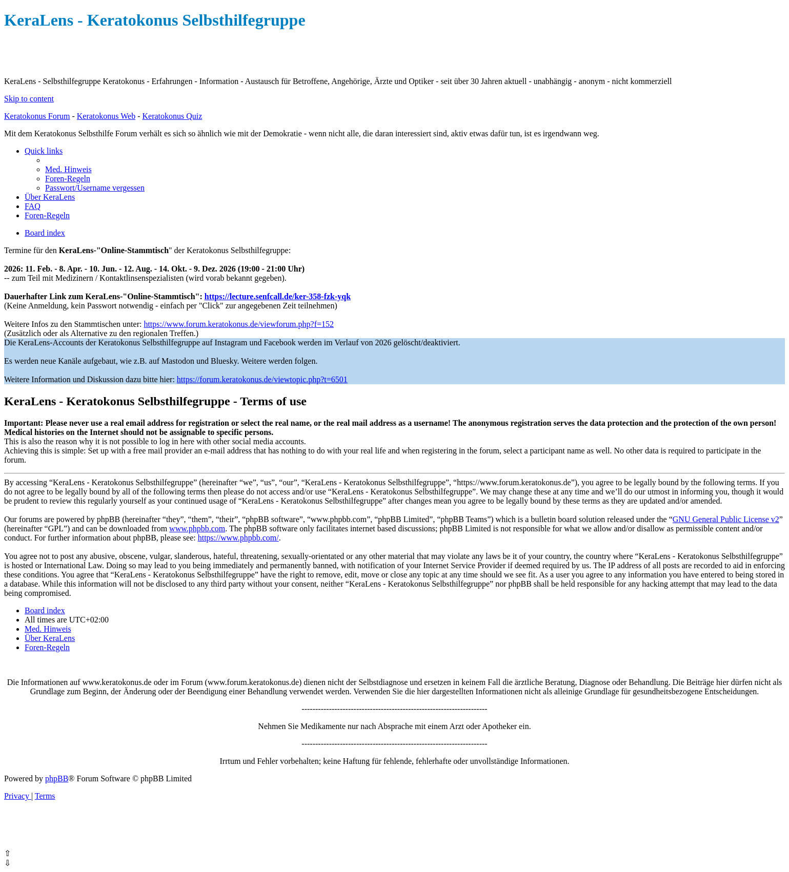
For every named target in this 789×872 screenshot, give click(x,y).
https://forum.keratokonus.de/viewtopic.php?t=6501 (262, 379)
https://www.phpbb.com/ (238, 537)
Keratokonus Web (106, 116)
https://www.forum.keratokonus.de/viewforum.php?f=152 (239, 324)
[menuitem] (68, 169)
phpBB (56, 778)
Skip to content (29, 98)
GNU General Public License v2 (726, 519)
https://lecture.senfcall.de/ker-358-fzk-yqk (278, 296)
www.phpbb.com (197, 528)
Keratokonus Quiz (172, 116)
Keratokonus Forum (37, 116)
